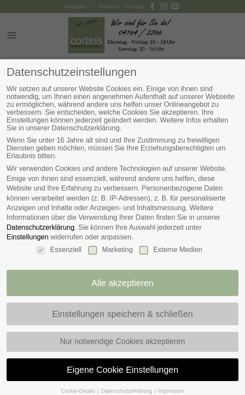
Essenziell (58, 250)
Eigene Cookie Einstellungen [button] (122, 372)
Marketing (110, 250)
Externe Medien (172, 250)
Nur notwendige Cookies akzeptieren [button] (122, 343)
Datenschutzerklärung (39, 227)
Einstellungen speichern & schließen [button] (122, 315)
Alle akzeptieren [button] (122, 283)
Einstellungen (26, 237)
